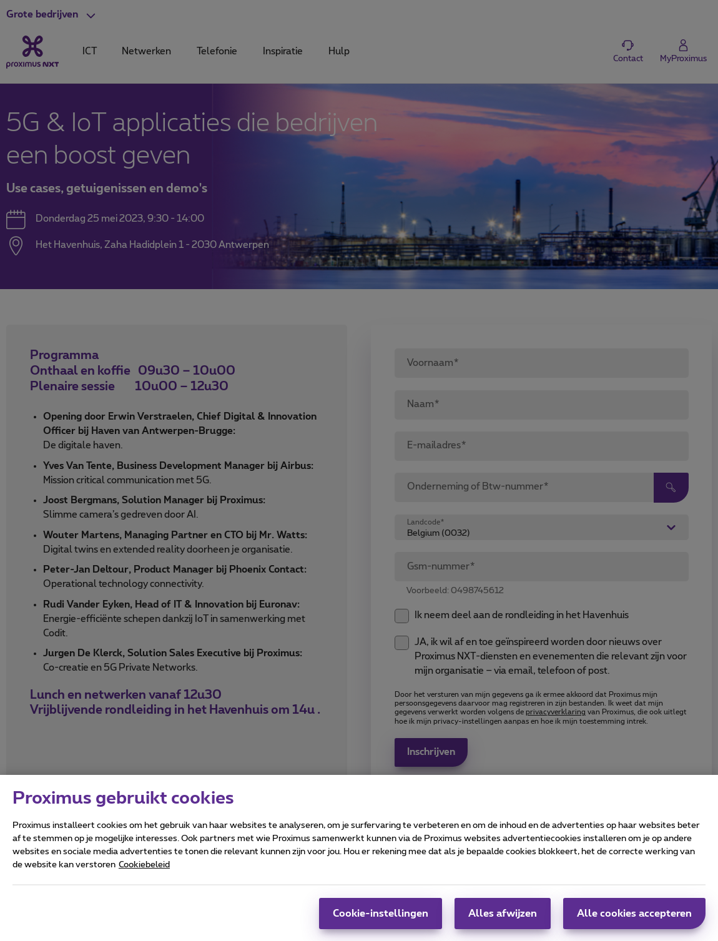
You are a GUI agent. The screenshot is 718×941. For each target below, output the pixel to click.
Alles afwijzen (502, 922)
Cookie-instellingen (380, 922)
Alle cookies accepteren (634, 922)
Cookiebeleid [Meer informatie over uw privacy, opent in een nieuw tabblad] (144, 873)
